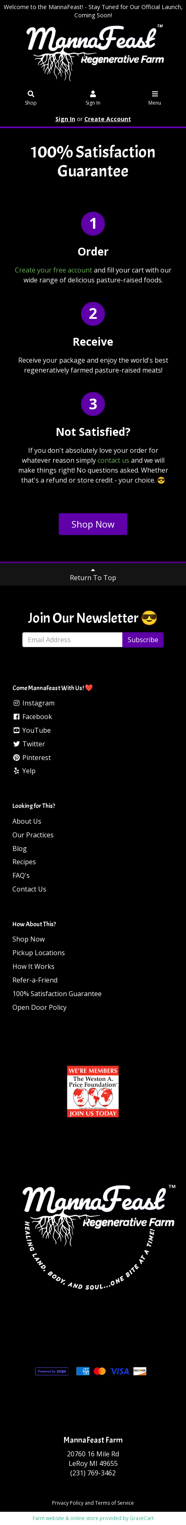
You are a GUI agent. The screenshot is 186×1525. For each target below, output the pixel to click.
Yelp (24, 770)
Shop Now (93, 524)
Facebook (32, 716)
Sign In (93, 98)
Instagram (33, 703)
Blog (19, 848)
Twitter (28, 743)
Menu (155, 98)
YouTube (31, 730)
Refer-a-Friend (34, 980)
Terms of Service (114, 1502)
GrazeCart (142, 1518)
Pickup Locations (38, 952)
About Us (26, 821)
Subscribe (143, 639)
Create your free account (53, 270)
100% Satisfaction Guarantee (57, 993)
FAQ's (21, 875)
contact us (113, 460)
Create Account (107, 119)
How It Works (33, 966)
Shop (31, 98)
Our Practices (33, 834)
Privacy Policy (67, 1502)
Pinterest (31, 757)
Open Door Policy (39, 1007)
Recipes (24, 861)
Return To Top (93, 574)
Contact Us (29, 889)
